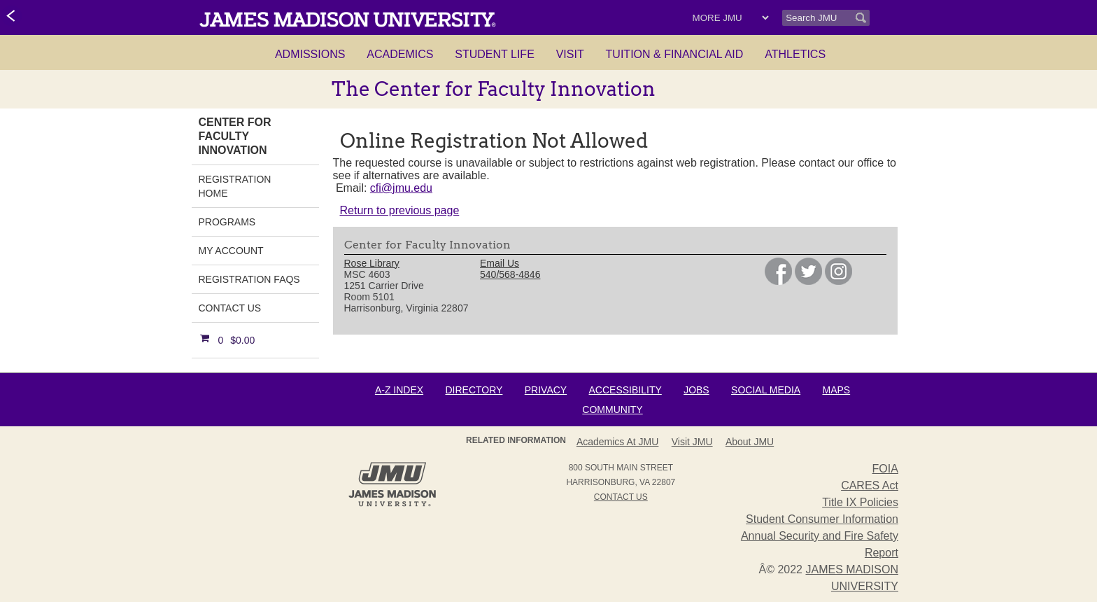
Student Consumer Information (822, 519)
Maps (836, 390)
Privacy (546, 390)
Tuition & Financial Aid (675, 54)
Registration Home (235, 186)
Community (612, 409)
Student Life (495, 54)
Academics (400, 54)
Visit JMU (692, 441)
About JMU (750, 441)
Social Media (765, 390)
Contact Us (230, 308)
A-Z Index (399, 390)
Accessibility (625, 390)
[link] (11, 17)
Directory (473, 390)
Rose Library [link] (371, 263)
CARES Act (869, 485)
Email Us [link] (499, 263)
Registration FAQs (249, 279)
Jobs (696, 390)
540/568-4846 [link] (510, 274)
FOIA (885, 469)
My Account (231, 250)
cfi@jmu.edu (401, 188)
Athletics (795, 54)
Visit (570, 54)
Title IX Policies (860, 502)
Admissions (310, 54)
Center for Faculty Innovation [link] (235, 136)
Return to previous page (400, 210)
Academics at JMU (617, 441)
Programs (227, 221)
